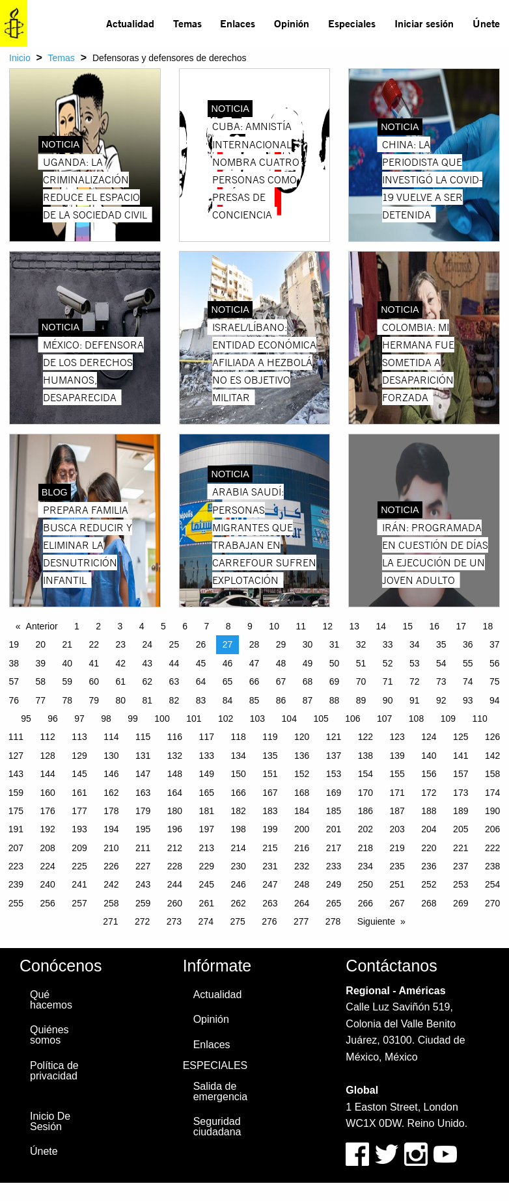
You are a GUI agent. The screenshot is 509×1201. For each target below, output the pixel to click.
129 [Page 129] (79, 755)
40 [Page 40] (67, 663)
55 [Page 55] (468, 663)
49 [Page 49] (308, 663)
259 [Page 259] (142, 903)
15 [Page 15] (408, 626)
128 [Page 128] (47, 755)
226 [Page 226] (110, 866)
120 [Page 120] (301, 737)
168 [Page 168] (301, 792)
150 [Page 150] (237, 774)
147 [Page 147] (142, 774)
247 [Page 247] (269, 884)
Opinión (291, 23)
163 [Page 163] (142, 792)
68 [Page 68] (308, 681)
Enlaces (237, 23)
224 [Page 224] (47, 866)
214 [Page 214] (237, 848)
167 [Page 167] (269, 792)
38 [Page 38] (13, 663)
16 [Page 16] (435, 626)
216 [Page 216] (301, 848)
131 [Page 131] (142, 755)
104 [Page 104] (289, 718)
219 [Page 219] (396, 848)
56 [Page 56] (494, 663)
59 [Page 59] (67, 681)
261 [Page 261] (206, 903)
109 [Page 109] (448, 718)
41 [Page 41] (94, 663)
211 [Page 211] (142, 848)
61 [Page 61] (121, 681)
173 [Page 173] (460, 792)
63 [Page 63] (174, 681)
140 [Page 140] (428, 755)
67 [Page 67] (281, 681)
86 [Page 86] (281, 700)
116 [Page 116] (174, 737)
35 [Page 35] (441, 644)
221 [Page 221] (460, 848)
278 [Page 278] (332, 921)
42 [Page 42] (121, 663)
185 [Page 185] (333, 811)
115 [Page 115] (142, 737)
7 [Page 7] (207, 626)
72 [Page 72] (414, 681)
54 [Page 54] (441, 663)
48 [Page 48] (281, 663)
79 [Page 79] (94, 700)
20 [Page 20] (40, 644)
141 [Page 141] (460, 755)
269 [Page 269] (460, 903)
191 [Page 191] (15, 829)
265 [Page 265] (333, 903)
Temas (187, 23)
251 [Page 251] (396, 884)
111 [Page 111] (15, 737)
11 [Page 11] (301, 626)
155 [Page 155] (396, 774)
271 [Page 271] (110, 921)
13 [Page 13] (354, 626)
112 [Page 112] (47, 737)
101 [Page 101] (193, 718)
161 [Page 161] (79, 792)
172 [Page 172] (428, 792)
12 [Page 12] (327, 626)
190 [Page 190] (492, 811)
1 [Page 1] (76, 626)
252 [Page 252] (428, 884)
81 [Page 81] (148, 700)
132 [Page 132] (174, 755)
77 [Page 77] (40, 700)
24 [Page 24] (148, 644)
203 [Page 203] (396, 829)
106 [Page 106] (352, 718)
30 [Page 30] (308, 644)
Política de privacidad (54, 1070)
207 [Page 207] (15, 848)
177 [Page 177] (79, 811)
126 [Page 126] (492, 737)
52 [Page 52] (388, 663)
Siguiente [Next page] (376, 921)
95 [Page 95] (26, 718)
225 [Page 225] (79, 866)
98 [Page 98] (106, 718)
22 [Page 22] (94, 644)
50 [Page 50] (334, 663)
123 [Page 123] (396, 737)
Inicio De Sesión (50, 1121)
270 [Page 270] (492, 903)
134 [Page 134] (237, 755)
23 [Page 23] (121, 644)
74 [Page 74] (468, 681)
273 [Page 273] (174, 921)
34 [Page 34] (414, 644)
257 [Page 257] (79, 903)
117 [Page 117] (206, 737)
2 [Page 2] (98, 626)
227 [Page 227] (142, 866)
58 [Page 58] (40, 681)
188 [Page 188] (428, 811)
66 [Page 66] (254, 681)
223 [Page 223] (15, 866)
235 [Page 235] (396, 866)
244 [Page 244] (174, 884)
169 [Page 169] (333, 792)
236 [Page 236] (428, 866)
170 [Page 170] (365, 792)
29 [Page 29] (281, 644)
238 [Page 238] (492, 866)
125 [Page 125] (460, 737)
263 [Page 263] (269, 903)
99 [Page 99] (133, 718)
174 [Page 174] (492, 792)
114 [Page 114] (110, 737)
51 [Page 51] (361, 663)
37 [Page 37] (494, 644)
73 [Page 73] (441, 681)
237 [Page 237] (460, 866)
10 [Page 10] (274, 626)
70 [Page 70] (361, 681)
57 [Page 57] (13, 681)
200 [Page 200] (301, 829)
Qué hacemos (51, 999)
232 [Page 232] (301, 866)
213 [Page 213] (206, 848)
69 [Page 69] (334, 681)
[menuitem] (130, 23)
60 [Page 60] (94, 681)
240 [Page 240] (47, 884)
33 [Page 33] (388, 644)
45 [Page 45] (201, 663)
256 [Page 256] (47, 903)
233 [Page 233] (333, 866)
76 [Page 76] (13, 700)
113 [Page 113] (79, 737)
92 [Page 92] (441, 700)
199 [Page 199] (269, 829)
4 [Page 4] (141, 626)
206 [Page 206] (492, 829)
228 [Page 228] (174, 866)
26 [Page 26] (201, 644)
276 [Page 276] (269, 921)
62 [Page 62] (148, 681)
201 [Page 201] (333, 829)
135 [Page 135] (269, 755)
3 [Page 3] (120, 626)
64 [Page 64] (201, 681)
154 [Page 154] (365, 774)
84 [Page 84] (228, 700)
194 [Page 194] (110, 829)
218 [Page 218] (365, 848)
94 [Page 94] (494, 700)
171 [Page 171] (396, 792)
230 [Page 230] (237, 866)
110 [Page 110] (479, 718)
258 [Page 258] (110, 903)
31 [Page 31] (334, 644)
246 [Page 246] (237, 884)
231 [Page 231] (269, 866)
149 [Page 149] (206, 774)
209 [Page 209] (79, 848)
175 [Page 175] (15, 811)
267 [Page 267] (396, 903)
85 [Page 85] (254, 700)
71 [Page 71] (388, 681)
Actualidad (130, 23)
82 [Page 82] (174, 700)
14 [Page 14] (381, 626)
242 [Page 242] (110, 884)
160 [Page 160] (47, 792)
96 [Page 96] (53, 718)
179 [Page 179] (142, 811)
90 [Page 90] (388, 700)
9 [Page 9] (250, 626)
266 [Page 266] (365, 903)
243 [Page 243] (142, 884)
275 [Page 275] (237, 921)
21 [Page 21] (67, 644)
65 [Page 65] (228, 681)
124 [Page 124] (428, 737)
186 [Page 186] (365, 811)
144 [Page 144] (47, 774)
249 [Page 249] (333, 884)
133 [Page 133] (206, 755)
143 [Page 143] (15, 774)
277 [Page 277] (301, 921)
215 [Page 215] (269, 848)
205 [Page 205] (460, 829)
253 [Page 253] (460, 884)
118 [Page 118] (237, 737)
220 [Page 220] (428, 848)
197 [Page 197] (206, 829)
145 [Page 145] (79, 774)
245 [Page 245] (206, 884)
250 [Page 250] (365, 884)
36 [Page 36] (468, 644)
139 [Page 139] (396, 755)
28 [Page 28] (254, 644)
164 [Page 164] (174, 792)
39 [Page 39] (40, 663)
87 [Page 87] (308, 700)
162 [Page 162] (110, 792)
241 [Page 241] (79, 884)
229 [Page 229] (206, 866)
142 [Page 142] (492, 755)
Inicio (20, 58)
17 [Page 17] (461, 626)
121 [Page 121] (333, 737)
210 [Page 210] (110, 848)
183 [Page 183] (269, 811)
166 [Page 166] (237, 792)
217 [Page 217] (333, 848)
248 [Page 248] (301, 884)
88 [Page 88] (334, 700)
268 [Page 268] (428, 903)
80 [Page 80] (121, 700)
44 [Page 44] (174, 663)
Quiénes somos (49, 1035)
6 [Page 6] (184, 626)
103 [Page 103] (257, 718)
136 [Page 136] (301, 755)
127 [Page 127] (15, 755)
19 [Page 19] (13, 644)
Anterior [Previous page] (42, 626)
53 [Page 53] (414, 663)
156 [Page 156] (428, 774)
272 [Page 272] (142, 921)
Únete (486, 23)
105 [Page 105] (320, 718)
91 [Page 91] (414, 700)
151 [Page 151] (269, 774)
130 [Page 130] (110, 755)
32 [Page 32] (361, 644)
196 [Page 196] (174, 829)
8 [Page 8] (228, 626)
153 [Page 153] (333, 774)
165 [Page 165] (206, 792)
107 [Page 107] (384, 718)
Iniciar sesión (424, 23)
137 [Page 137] (333, 755)
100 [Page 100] (161, 718)
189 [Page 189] (460, 811)
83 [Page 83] (201, 700)
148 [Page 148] (174, 774)
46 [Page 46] (228, 663)
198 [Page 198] (237, 829)
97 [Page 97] (79, 718)
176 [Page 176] (47, 811)
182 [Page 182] (237, 811)
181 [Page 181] (206, 811)
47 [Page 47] (254, 663)
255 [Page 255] (15, 903)
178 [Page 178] (110, 811)
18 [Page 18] (488, 626)
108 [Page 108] (416, 718)
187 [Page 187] (396, 811)
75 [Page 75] (494, 681)
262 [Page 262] (237, 903)
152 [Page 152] (301, 774)
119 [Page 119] (269, 737)
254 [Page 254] (492, 884)
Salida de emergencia (220, 1091)
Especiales (352, 23)
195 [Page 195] (142, 829)
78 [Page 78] (67, 700)
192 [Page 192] (47, 829)
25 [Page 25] (174, 644)
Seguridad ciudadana (217, 1126)
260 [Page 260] (174, 903)
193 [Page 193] (79, 829)
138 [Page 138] (365, 755)
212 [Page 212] (174, 848)
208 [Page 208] (47, 848)
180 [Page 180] (174, 811)
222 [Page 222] (492, 848)
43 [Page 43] (148, 663)
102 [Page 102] (225, 718)
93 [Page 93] (468, 700)
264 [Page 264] (301, 903)
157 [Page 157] (460, 774)
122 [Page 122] (365, 737)
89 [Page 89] (361, 700)
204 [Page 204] (428, 829)
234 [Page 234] (365, 866)
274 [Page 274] (206, 921)
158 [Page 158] (492, 774)
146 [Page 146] (110, 774)
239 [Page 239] (15, 884)
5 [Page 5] (163, 626)
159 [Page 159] (15, 792)
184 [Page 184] (301, 811)
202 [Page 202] (365, 829)
